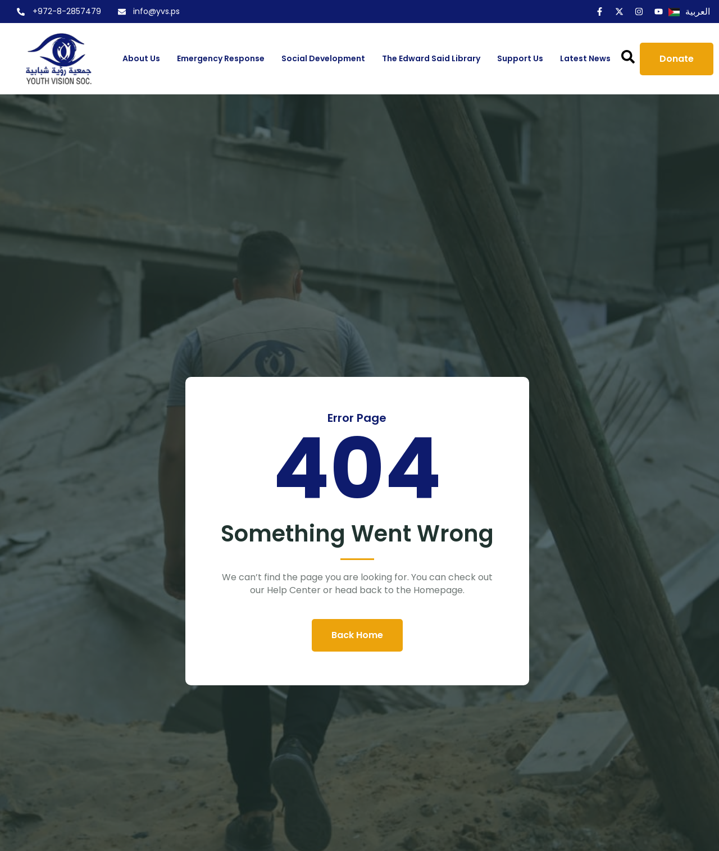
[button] (628, 56)
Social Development (323, 58)
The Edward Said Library (431, 58)
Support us (520, 58)
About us (141, 58)
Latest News (585, 58)
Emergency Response (221, 58)
